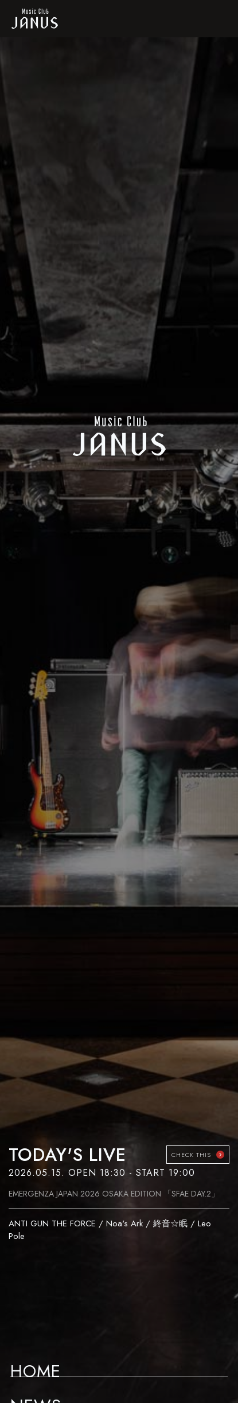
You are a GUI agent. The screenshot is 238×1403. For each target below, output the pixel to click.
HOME (35, 1368)
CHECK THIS (191, 1154)
